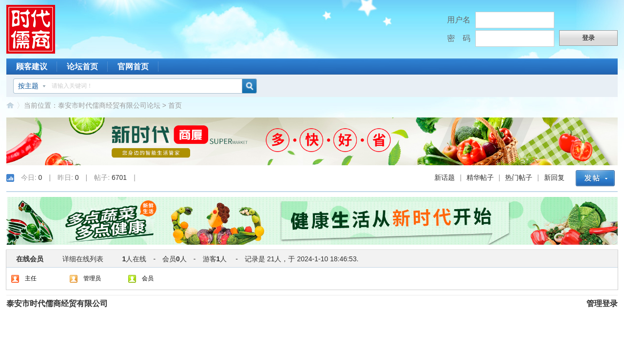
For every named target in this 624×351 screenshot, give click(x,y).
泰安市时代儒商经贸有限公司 (57, 303)
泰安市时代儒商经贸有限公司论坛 (109, 105)
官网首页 (133, 66)
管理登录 (602, 303)
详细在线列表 (82, 259)
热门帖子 (518, 177)
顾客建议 (31, 66)
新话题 (444, 177)
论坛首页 (82, 66)
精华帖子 (480, 177)
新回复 (554, 177)
